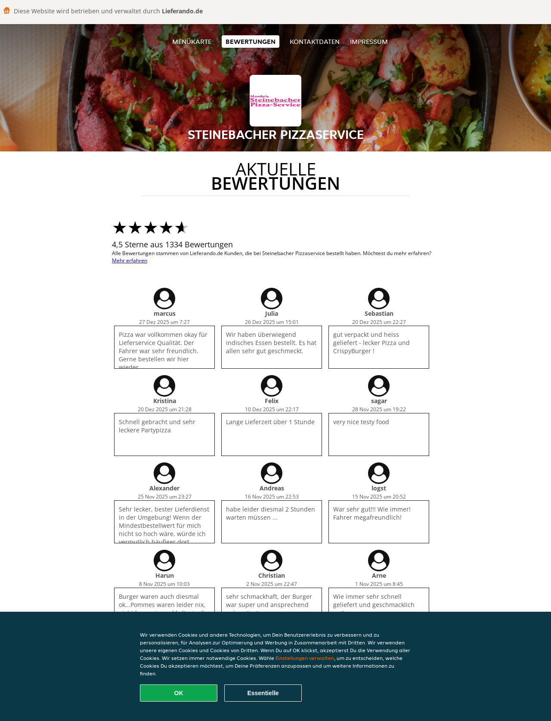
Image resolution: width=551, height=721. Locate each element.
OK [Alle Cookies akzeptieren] (178, 693)
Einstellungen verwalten (305, 658)
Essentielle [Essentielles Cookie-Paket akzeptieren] (263, 693)
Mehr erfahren (129, 260)
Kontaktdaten (315, 41)
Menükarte (191, 41)
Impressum (369, 41)
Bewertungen (251, 41)
